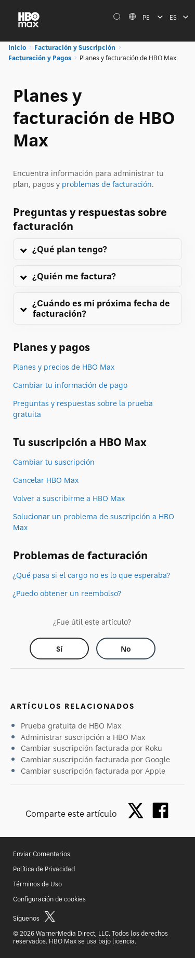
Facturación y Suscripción (74, 47)
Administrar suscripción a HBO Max (83, 737)
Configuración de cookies (49, 899)
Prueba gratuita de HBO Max (71, 726)
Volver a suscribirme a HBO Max (69, 498)
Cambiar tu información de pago (70, 385)
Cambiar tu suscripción (54, 462)
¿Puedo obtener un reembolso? (67, 593)
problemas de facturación (107, 184)
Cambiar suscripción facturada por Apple (93, 771)
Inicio (17, 47)
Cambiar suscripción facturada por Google (95, 759)
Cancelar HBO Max (46, 480)
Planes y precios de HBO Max (63, 367)
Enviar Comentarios (41, 853)
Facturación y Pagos (39, 57)
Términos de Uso (37, 884)
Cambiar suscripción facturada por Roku (91, 748)
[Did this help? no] (125, 648)
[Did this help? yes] (59, 648)
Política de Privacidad (44, 869)
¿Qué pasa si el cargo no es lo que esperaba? (91, 575)
